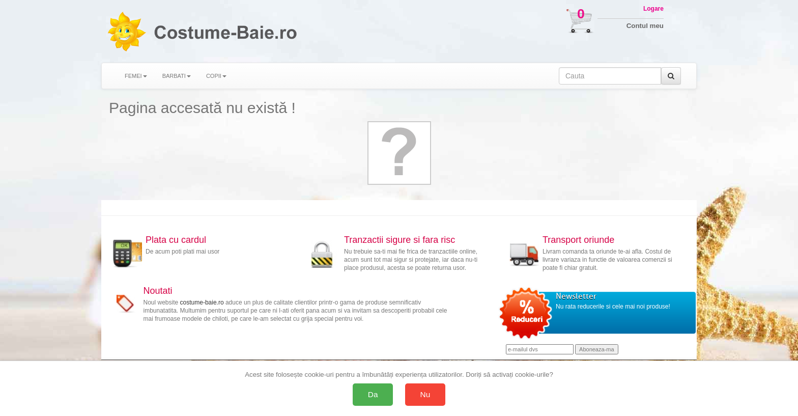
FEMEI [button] (136, 76)
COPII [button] (216, 76)
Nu (425, 394)
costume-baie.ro (202, 302)
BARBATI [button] (176, 76)
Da (373, 394)
